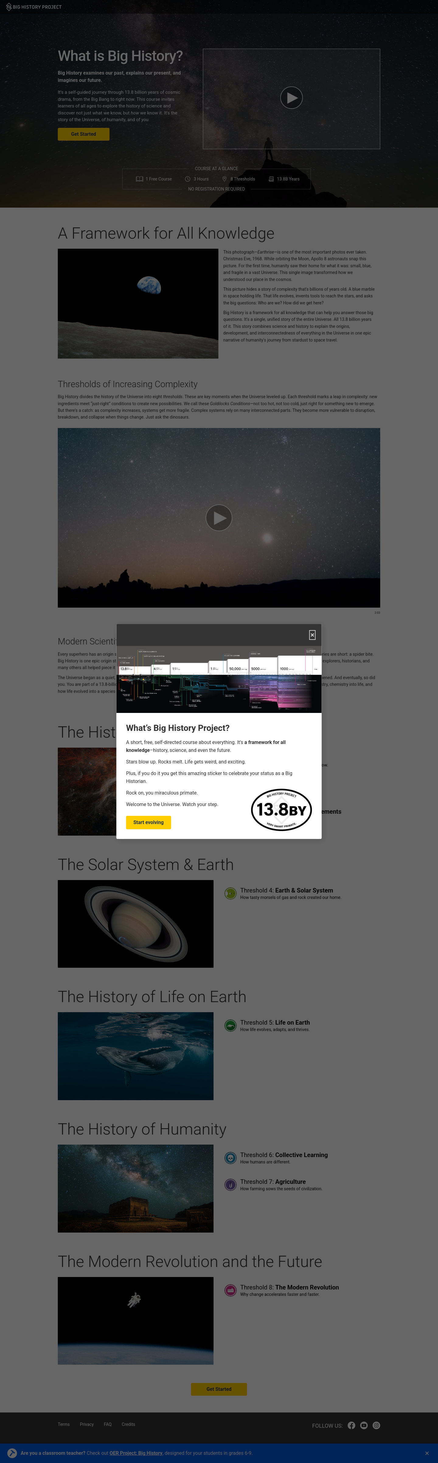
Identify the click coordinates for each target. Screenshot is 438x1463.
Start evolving (149, 822)
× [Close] (313, 635)
